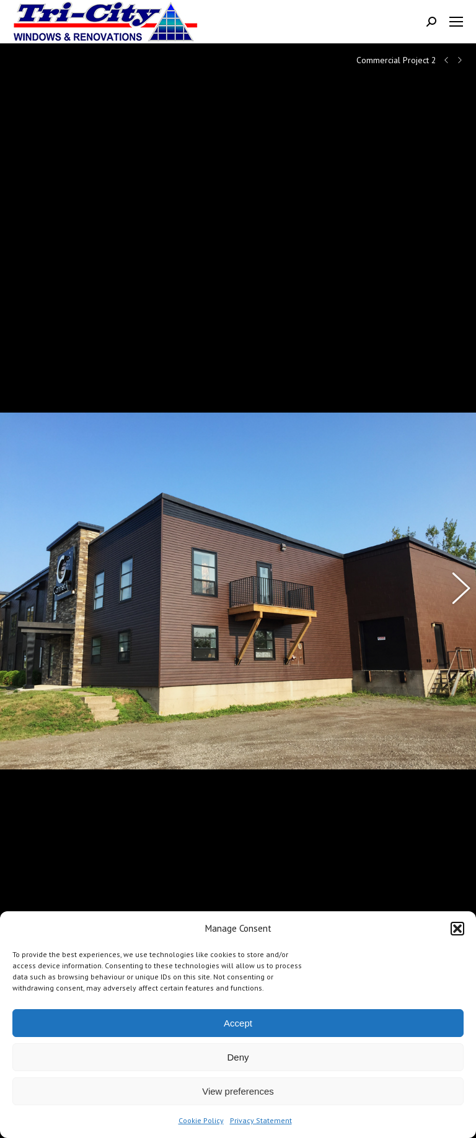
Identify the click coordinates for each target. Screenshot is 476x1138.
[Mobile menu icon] (456, 21)
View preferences (238, 1091)
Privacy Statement (261, 1120)
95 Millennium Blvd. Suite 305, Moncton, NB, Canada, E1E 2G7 (126, 903)
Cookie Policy (201, 1120)
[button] (457, 928)
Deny (238, 1057)
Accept (238, 1023)
